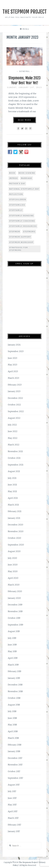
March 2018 (13, 738)
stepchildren (17, 199)
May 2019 (12, 651)
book (12, 173)
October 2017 (14, 771)
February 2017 (14, 825)
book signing (27, 173)
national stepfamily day (24, 189)
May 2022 (12, 438)
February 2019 (14, 671)
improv (13, 178)
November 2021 (15, 451)
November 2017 (15, 764)
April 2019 (13, 658)
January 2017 (14, 831)
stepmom (14, 231)
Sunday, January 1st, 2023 (24, 87)
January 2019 (14, 678)
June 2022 (12, 431)
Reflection (16, 194)
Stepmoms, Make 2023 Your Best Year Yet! (24, 80)
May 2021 (12, 491)
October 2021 (14, 458)
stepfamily (16, 210)
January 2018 (14, 751)
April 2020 (13, 578)
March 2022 (13, 444)
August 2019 (14, 631)
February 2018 (14, 745)
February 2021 (14, 511)
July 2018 (12, 711)
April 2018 (13, 731)
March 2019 (13, 665)
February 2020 (15, 591)
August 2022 (14, 418)
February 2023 (15, 385)
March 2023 (13, 378)
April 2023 (13, 371)
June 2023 (12, 358)
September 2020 (16, 545)
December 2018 (15, 684)
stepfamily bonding (21, 215)
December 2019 (15, 604)
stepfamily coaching (22, 221)
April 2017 (12, 811)
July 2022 (12, 425)
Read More (24, 120)
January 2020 (14, 598)
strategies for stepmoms (18, 248)
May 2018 (12, 724)
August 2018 (14, 705)
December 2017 (15, 758)
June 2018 (12, 718)
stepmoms (29, 231)
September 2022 (16, 411)
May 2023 (12, 364)
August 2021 (14, 471)
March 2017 (13, 818)
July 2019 (12, 638)
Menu (25, 29)
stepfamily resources (23, 226)
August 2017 (14, 785)
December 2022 (15, 398)
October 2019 (14, 618)
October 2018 (14, 698)
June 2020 (13, 564)
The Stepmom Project (24, 12)
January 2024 (14, 345)
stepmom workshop (21, 242)
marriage (26, 178)
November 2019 (15, 611)
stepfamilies (17, 205)
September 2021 (15, 465)
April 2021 (13, 498)
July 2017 (12, 791)
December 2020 (15, 524)
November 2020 (15, 531)
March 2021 (13, 505)
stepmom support (20, 237)
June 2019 (12, 644)
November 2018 (15, 691)
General (24, 71)
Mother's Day (17, 183)
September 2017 (15, 778)
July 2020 (12, 558)
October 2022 (14, 404)
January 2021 (14, 518)
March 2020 (13, 585)
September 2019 (15, 625)
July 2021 (12, 478)
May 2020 (13, 571)
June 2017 (12, 798)
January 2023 (14, 391)
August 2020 (14, 551)
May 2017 (12, 804)
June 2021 (12, 484)
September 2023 (16, 351)
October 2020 (14, 538)
